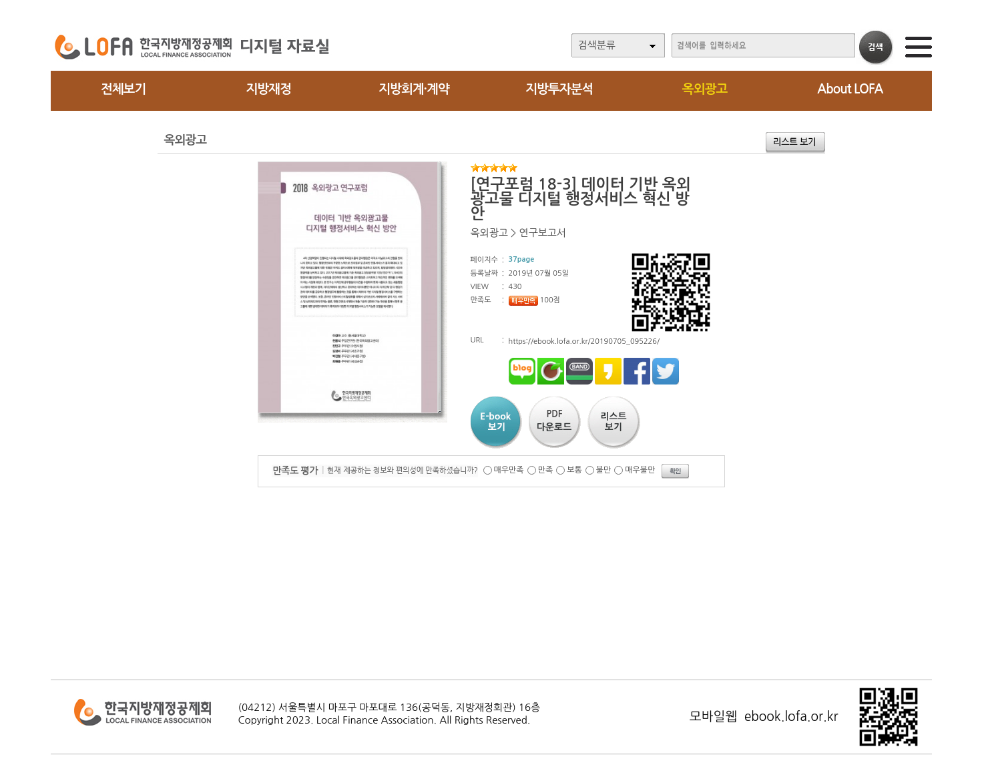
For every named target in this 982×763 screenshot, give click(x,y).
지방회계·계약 (414, 89)
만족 (545, 470)
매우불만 (640, 470)
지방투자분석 (559, 89)
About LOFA (850, 89)
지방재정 (268, 89)
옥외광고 (704, 89)
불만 (603, 470)
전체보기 (123, 89)
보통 (574, 470)
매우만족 (509, 470)
